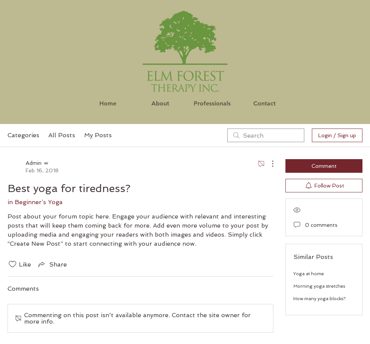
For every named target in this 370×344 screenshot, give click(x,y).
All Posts (61, 135)
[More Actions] (268, 163)
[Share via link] (52, 264)
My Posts (98, 135)
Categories (23, 135)
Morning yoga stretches (319, 286)
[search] (265, 135)
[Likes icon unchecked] (12, 264)
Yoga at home (308, 273)
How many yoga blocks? (319, 298)
